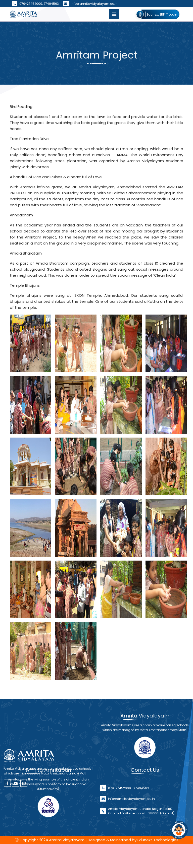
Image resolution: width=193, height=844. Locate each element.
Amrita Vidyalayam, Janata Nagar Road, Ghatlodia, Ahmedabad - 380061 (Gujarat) (141, 826)
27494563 (51, 4)
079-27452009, (27, 4)
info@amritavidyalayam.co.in (90, 4)
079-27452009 (120, 803)
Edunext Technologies (157, 839)
